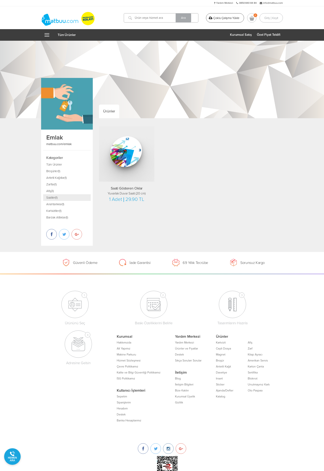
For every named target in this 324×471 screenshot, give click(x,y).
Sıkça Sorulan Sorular (123, 360)
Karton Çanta (191, 366)
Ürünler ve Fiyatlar (121, 348)
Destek (56, 414)
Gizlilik (114, 402)
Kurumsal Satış (241, 35)
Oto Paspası (190, 390)
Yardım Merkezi (224, 2)
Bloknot (187, 378)
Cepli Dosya (158, 348)
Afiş (185, 342)
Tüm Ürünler (67, 35)
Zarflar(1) (51, 184)
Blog (113, 378)
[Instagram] (252, 344)
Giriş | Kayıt (271, 18)
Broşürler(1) (53, 171)
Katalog (155, 396)
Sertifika (188, 372)
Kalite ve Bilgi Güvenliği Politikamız (73, 372)
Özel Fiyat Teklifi (268, 35)
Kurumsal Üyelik (120, 396)
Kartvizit (156, 342)
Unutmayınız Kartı (194, 384)
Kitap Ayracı (190, 354)
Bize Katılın (117, 390)
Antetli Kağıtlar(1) (56, 178)
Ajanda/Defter (159, 390)
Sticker (155, 384)
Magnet (155, 354)
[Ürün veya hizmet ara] (161, 18)
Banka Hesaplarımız (64, 420)
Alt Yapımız (58, 348)
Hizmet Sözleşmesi (63, 360)
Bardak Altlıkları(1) (57, 217)
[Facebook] (227, 344)
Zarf (185, 348)
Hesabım (57, 408)
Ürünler (109, 111)
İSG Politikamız (61, 378)
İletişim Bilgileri (119, 384)
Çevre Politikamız (62, 366)
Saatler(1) (51, 197)
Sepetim (57, 396)
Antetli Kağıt (158, 366)
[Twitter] (239, 344)
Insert (154, 378)
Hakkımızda (59, 342)
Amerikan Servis (193, 360)
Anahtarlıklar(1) (55, 204)
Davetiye (156, 372)
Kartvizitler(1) (53, 211)
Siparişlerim (59, 402)
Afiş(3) (50, 191)
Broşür (155, 360)
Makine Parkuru (61, 354)
